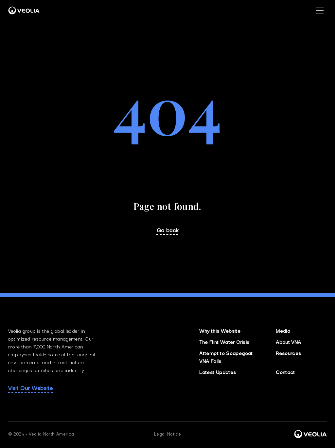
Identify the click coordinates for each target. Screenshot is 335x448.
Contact (285, 372)
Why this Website (219, 330)
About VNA (288, 341)
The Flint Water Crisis (224, 341)
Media (283, 330)
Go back (168, 230)
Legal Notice (167, 433)
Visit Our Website (30, 387)
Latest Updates (217, 372)
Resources (288, 353)
